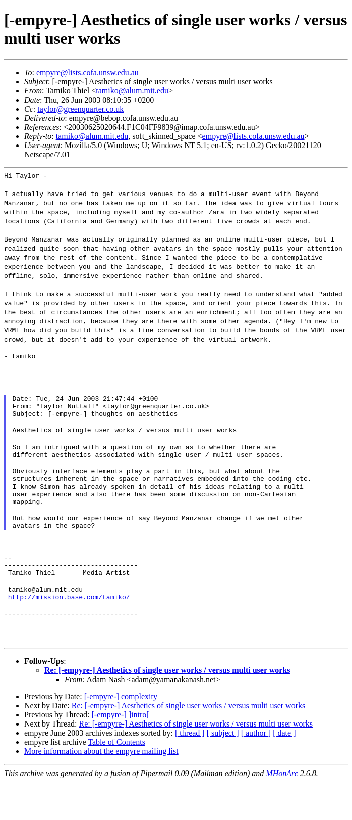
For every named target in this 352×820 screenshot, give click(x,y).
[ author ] (256, 770)
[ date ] (284, 770)
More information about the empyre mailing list (101, 789)
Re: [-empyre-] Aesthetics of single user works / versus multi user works (167, 708)
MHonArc (282, 811)
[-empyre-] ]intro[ (120, 752)
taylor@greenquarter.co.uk (80, 109)
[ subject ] (223, 770)
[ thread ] (190, 770)
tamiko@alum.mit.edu (132, 90)
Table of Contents (116, 780)
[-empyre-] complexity (120, 734)
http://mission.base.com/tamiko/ (69, 631)
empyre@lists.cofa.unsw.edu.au (87, 72)
